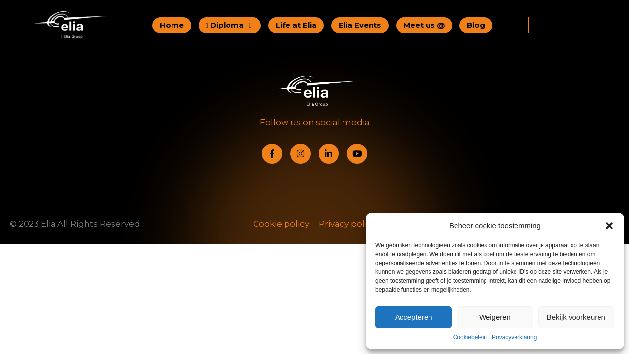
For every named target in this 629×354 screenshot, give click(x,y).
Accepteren (413, 317)
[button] (609, 226)
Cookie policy (281, 224)
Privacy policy (347, 224)
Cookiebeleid (470, 337)
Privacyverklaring (514, 337)
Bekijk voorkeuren (576, 317)
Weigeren (495, 317)
